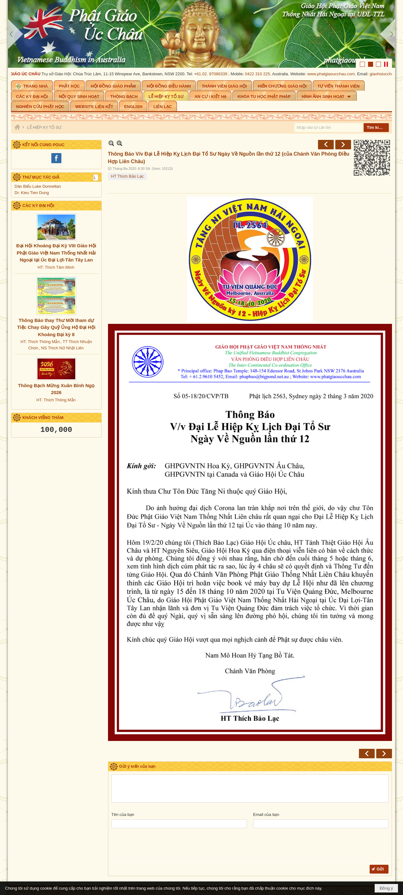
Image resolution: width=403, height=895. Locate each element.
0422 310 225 (261, 74)
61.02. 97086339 (216, 74)
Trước (326, 144)
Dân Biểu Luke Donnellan (37, 186)
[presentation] (159, 847)
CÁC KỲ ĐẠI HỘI (38, 205)
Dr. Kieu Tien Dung (31, 192)
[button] (327, 96)
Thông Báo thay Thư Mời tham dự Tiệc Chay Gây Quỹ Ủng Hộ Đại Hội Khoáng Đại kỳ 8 (56, 327)
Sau (343, 144)
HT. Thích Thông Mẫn (40, 341)
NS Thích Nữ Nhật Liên (62, 348)
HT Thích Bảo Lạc (127, 176)
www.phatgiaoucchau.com (335, 74)
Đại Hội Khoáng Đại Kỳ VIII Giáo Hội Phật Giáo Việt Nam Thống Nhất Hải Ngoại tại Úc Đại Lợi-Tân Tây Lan (56, 252)
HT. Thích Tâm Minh (55, 267)
